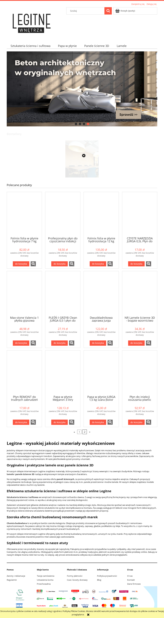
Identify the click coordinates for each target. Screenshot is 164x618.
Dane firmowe (134, 583)
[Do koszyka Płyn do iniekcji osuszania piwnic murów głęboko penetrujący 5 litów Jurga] (136, 422)
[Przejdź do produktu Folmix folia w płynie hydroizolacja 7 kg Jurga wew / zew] (24, 214)
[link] (82, 88)
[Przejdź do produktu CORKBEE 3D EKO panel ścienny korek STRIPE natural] (82, 170)
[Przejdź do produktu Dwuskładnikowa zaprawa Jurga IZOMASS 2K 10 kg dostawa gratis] (101, 293)
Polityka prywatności (107, 575)
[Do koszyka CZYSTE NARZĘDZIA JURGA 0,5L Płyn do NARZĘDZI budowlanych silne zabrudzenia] (136, 264)
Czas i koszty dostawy (77, 579)
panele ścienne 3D (24, 474)
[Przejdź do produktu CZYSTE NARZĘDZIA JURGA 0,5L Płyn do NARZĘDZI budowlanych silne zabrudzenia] (139, 214)
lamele (10, 474)
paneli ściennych (65, 479)
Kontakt (131, 579)
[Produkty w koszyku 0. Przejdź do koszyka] (125, 10)
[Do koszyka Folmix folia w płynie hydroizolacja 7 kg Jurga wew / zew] (21, 264)
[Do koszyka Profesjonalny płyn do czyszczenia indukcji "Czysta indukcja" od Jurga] (59, 264)
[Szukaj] (108, 11)
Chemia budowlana (17, 523)
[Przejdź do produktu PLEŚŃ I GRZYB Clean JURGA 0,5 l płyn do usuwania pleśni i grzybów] (62, 293)
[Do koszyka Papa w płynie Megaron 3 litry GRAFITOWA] (59, 422)
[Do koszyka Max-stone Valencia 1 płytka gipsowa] (21, 343)
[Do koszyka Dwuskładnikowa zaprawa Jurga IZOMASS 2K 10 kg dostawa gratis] (98, 343)
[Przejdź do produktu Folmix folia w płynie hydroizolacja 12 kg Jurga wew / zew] (101, 214)
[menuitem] (30, 46)
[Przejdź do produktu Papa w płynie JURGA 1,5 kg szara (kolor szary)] (101, 372)
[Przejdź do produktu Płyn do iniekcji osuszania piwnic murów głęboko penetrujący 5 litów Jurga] (139, 372)
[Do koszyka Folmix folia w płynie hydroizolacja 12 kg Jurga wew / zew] (98, 264)
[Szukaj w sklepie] (86, 10)
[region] (82, 88)
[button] (33, 263)
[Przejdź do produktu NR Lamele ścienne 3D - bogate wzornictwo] (139, 293)
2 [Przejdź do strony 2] (84, 431)
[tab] (76, 124)
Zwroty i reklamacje (16, 575)
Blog (99, 579)
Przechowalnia (44, 583)
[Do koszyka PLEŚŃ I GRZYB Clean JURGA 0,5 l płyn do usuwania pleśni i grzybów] (59, 343)
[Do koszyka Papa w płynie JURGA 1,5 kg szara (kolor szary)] (98, 422)
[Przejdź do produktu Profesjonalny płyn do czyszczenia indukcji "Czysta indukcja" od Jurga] (62, 214)
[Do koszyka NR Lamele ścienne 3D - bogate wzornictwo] (136, 343)
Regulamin (12, 579)
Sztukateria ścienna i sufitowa (22, 497)
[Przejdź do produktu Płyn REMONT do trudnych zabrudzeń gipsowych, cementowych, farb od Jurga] (24, 372)
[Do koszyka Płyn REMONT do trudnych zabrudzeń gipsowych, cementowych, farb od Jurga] (21, 422)
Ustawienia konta (45, 579)
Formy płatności (74, 575)
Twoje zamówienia (45, 575)
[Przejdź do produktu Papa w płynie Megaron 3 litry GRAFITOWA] (62, 372)
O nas (130, 575)
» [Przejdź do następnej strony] (89, 431)
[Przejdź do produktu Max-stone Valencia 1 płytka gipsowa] (24, 293)
